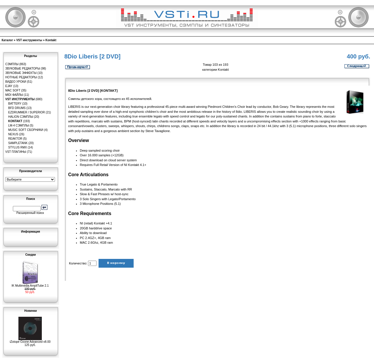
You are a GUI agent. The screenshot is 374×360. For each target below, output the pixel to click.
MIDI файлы (14, 94)
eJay (8, 86)
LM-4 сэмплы (18, 125)
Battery (14, 103)
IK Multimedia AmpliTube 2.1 (30, 284)
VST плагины (15, 151)
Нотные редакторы (21, 77)
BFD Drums (16, 108)
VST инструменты (29, 40)
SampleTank (18, 143)
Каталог (7, 40)
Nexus (13, 134)
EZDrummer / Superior (26, 112)
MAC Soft (12, 90)
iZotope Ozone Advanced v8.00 (30, 340)
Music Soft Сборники (25, 129)
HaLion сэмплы (20, 116)
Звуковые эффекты (21, 73)
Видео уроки (15, 81)
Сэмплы (11, 64)
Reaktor (15, 138)
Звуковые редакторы (22, 68)
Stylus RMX (17, 147)
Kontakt (50, 40)
